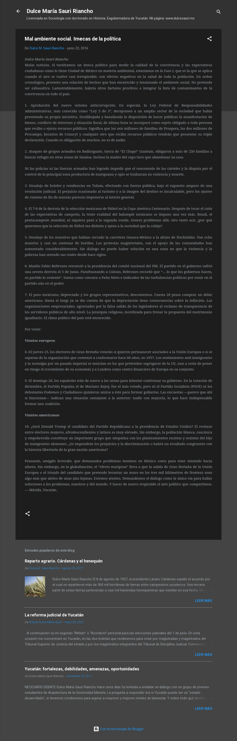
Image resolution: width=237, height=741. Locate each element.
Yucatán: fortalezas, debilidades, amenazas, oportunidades (82, 668)
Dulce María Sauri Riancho (60, 11)
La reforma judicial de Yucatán (54, 614)
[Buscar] (218, 13)
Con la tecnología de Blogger (119, 729)
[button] (209, 39)
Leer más (203, 601)
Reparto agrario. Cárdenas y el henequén (64, 561)
